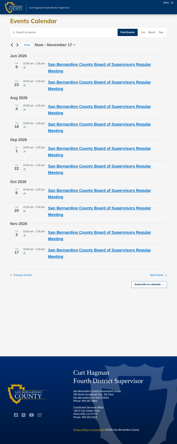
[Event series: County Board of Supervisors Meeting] (24, 68)
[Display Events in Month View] (151, 32)
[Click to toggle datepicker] (55, 45)
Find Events (127, 32)
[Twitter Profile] (23, 415)
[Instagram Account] (39, 415)
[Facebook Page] (16, 415)
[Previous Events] (12, 45)
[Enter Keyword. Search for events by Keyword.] (64, 32)
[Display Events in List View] (143, 32)
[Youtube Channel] (31, 415)
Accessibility (98, 429)
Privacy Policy (81, 429)
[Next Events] (17, 45)
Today (27, 44)
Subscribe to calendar (148, 284)
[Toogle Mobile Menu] (168, 2)
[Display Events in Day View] (161, 32)
